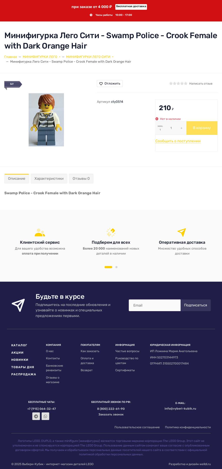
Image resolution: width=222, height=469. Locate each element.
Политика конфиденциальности (188, 427)
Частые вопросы (127, 351)
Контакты (53, 358)
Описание (16, 178)
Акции (17, 352)
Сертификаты (125, 370)
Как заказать (90, 351)
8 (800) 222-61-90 (111, 408)
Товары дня (22, 367)
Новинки (19, 359)
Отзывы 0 (81, 178)
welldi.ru (205, 464)
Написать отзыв (200, 83)
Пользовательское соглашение (137, 427)
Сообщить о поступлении (178, 141)
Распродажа (23, 374)
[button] (108, 267)
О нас (50, 351)
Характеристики (49, 178)
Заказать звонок (111, 414)
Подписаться (195, 305)
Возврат (87, 370)
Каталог (19, 345)
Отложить (109, 83)
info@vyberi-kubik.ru (180, 408)
